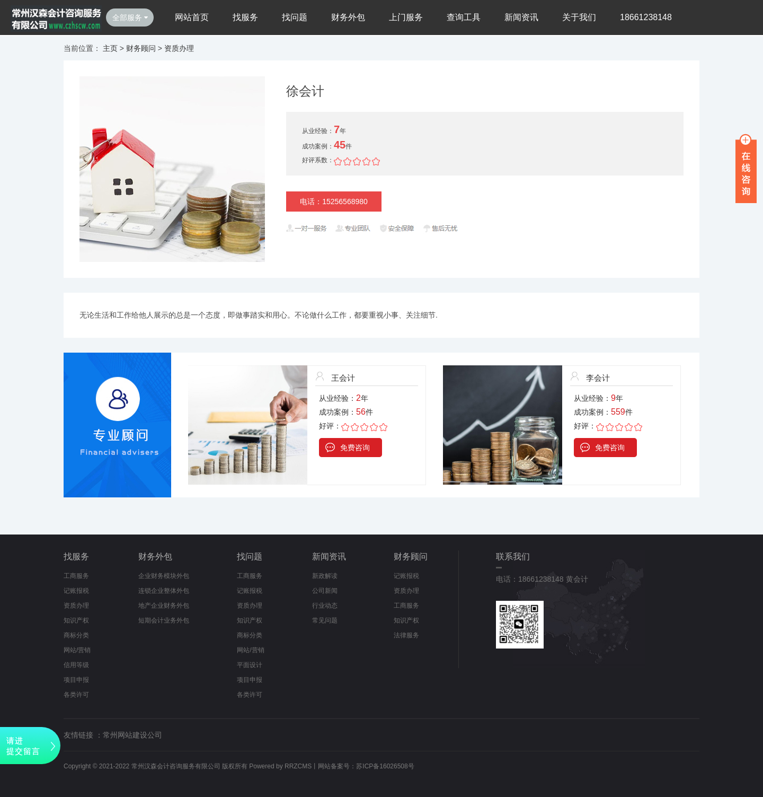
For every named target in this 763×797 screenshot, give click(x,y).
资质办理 (179, 48)
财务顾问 (141, 48)
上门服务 (406, 17)
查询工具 (464, 17)
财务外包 (348, 17)
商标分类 (76, 635)
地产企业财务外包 (163, 605)
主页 (110, 48)
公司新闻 (325, 590)
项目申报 (76, 680)
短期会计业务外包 (163, 620)
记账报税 (76, 590)
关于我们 (579, 17)
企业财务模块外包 (163, 576)
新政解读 (325, 576)
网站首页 (192, 17)
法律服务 (406, 635)
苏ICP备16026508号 (385, 766)
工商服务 (76, 576)
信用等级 (76, 665)
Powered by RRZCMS (279, 766)
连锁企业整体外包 (163, 590)
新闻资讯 (521, 17)
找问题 (294, 17)
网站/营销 (77, 650)
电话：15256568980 (334, 201)
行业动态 (325, 605)
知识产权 (76, 620)
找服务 (245, 17)
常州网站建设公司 (132, 735)
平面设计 (249, 665)
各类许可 (76, 694)
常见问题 (325, 620)
